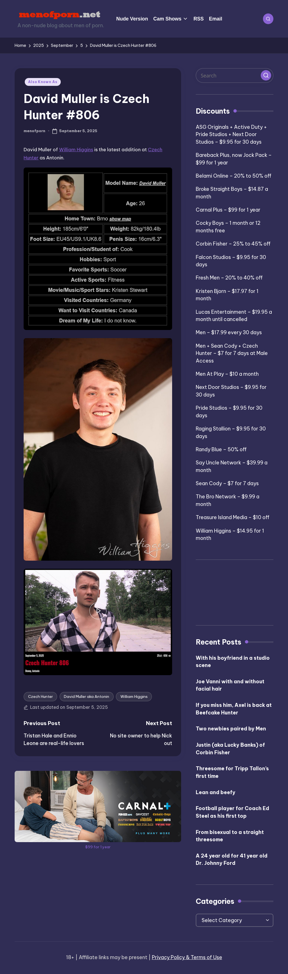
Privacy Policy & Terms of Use (187, 957)
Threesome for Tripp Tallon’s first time (232, 772)
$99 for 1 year (98, 847)
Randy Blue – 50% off (221, 449)
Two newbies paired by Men (231, 728)
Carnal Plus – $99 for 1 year (228, 210)
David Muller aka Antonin (86, 696)
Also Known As (42, 82)
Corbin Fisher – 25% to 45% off (233, 243)
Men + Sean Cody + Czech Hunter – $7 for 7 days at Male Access (232, 353)
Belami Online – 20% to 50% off (233, 176)
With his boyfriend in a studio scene (233, 662)
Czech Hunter (40, 696)
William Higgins (76, 149)
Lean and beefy (215, 792)
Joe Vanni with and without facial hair (230, 685)
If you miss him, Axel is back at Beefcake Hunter (234, 709)
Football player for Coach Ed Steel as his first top (232, 812)
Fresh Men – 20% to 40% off (229, 277)
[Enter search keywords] (234, 75)
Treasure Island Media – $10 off (232, 517)
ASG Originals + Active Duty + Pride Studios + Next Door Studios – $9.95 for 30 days (231, 134)
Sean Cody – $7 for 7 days (227, 483)
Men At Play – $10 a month (227, 374)
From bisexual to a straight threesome (230, 836)
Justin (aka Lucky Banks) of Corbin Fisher (230, 749)
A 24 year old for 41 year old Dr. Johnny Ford (231, 859)
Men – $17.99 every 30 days (229, 332)
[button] (266, 75)
